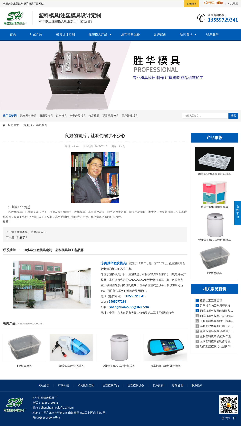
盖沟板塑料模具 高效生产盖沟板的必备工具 (215, 331)
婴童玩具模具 (110, 115)
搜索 (233, 115)
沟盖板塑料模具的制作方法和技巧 (215, 310)
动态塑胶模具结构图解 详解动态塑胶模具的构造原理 (215, 346)
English (191, 3)
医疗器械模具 (129, 115)
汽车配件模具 (28, 115)
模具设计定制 (65, 34)
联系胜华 (212, 34)
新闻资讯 (186, 34)
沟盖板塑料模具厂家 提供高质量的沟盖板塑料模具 (215, 315)
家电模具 (61, 115)
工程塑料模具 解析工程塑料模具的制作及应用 (215, 320)
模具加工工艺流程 (209, 300)
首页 (13, 34)
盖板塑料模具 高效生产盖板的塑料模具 (215, 336)
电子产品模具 (78, 115)
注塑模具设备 (130, 34)
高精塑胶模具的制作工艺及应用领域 (215, 326)
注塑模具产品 (98, 34)
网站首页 (43, 385)
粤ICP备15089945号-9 (46, 417)
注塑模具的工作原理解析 (213, 305)
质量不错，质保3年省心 (31, 231)
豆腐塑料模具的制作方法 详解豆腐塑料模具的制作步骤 (215, 341)
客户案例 (160, 34)
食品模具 (94, 115)
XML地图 (233, 3)
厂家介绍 (36, 34)
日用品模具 (46, 115)
